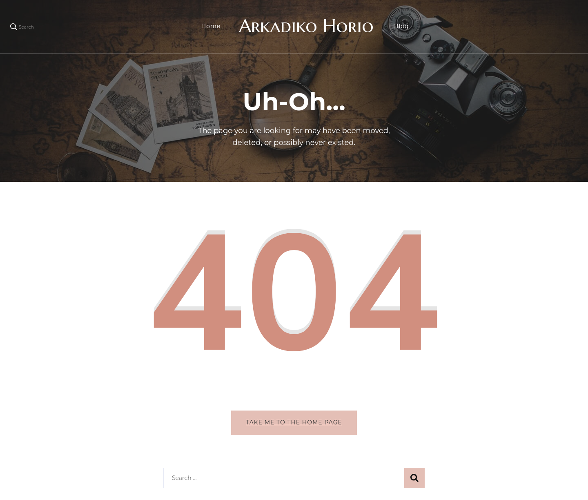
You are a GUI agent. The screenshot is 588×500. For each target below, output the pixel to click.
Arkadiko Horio (306, 26)
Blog (401, 26)
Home (210, 26)
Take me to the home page (294, 422)
